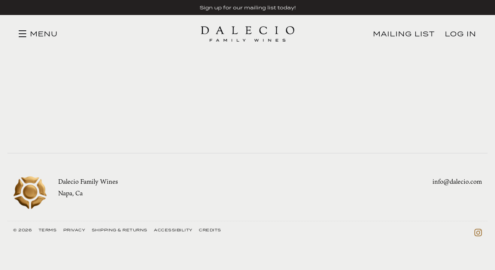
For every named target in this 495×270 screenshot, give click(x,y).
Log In (460, 33)
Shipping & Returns (120, 229)
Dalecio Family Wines (247, 33)
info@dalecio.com (457, 181)
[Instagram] (478, 232)
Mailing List (404, 33)
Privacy (74, 229)
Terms (48, 229)
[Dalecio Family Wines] (30, 193)
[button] (38, 33)
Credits (210, 229)
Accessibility (173, 229)
